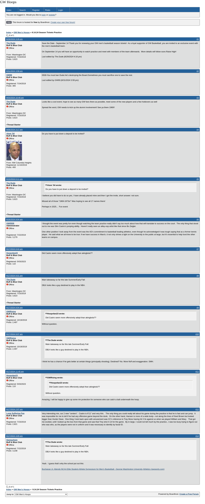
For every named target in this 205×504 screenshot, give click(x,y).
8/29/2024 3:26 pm (14, 39)
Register (36, 10)
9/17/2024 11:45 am (15, 371)
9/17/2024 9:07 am (14, 334)
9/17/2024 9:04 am (14, 307)
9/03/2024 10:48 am (15, 98)
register (52, 15)
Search (22, 10)
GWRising (11, 311)
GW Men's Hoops (22, 32)
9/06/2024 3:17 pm (14, 129)
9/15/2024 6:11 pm (14, 179)
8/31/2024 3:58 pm (14, 71)
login (44, 15)
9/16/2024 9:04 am (14, 219)
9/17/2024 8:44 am (14, 249)
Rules (47, 10)
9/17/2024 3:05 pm (14, 436)
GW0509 (10, 223)
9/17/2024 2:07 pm (14, 409)
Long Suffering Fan (15, 413)
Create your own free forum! (63, 22)
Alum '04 (10, 133)
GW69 (9, 75)
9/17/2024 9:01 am (14, 275)
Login (60, 10)
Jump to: (36, 494)
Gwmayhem (11, 440)
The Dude (10, 43)
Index (9, 10)
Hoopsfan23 (12, 253)
